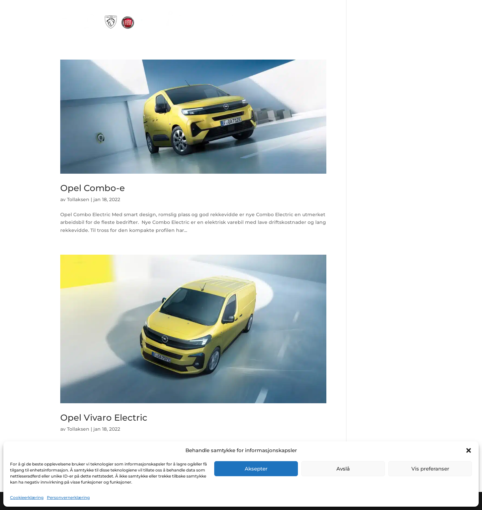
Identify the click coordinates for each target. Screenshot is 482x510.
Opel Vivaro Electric (103, 417)
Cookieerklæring (27, 497)
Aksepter (256, 468)
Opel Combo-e (92, 188)
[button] (468, 450)
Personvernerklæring (68, 497)
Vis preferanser (430, 468)
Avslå (343, 468)
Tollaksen (78, 199)
